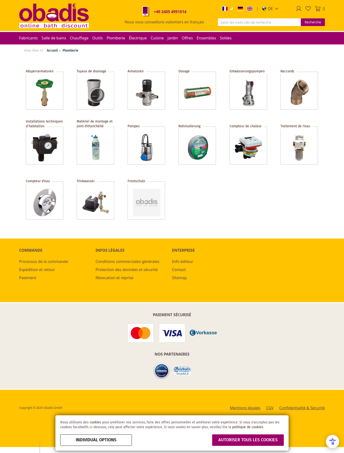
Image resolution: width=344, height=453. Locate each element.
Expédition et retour (37, 269)
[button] (270, 8)
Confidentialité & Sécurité (302, 407)
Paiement (27, 277)
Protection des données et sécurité (127, 269)
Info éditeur (182, 261)
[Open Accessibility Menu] (332, 441)
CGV (270, 407)
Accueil (52, 50)
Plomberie (70, 50)
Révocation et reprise (114, 277)
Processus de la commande (43, 261)
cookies (95, 422)
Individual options (96, 440)
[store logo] (54, 15)
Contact (179, 269)
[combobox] (259, 22)
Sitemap (179, 277)
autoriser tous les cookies (248, 440)
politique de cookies (247, 427)
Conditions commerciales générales (127, 261)
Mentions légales (245, 407)
